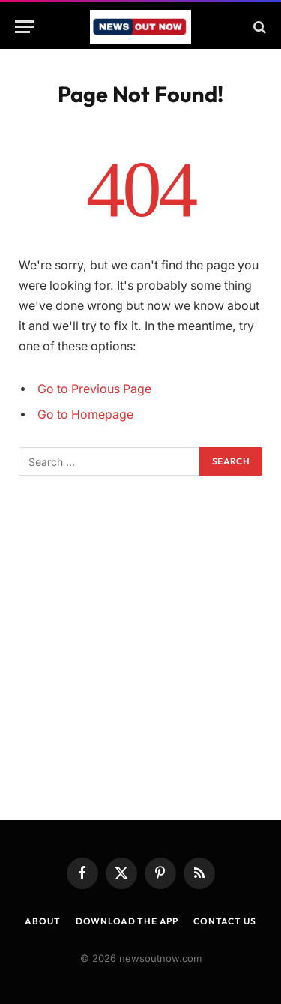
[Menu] (24, 27)
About (42, 921)
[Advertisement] (140, 648)
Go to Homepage (85, 414)
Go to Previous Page (94, 389)
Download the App (127, 921)
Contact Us (224, 921)
